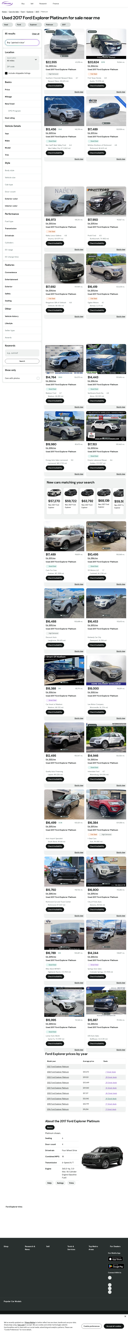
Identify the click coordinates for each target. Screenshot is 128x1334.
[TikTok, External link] (110, 1278)
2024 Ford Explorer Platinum (58, 1072)
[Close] (125, 1316)
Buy (23, 3)
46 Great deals (110, 1093)
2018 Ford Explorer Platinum (58, 1104)
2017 (37, 12)
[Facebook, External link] (110, 1281)
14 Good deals (109, 1098)
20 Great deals (110, 1082)
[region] (64, 1324)
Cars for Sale (14, 12)
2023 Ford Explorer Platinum (58, 1077)
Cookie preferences (92, 1326)
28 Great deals (110, 1077)
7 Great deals (109, 1072)
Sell (32, 3)
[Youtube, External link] (110, 1285)
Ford (23, 12)
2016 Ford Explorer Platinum (58, 1109)
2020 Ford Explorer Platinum (58, 1093)
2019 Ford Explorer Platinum (58, 1098)
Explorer (30, 12)
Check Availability (55, 86)
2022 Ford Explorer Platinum (58, 1082)
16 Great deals (110, 1088)
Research (43, 3)
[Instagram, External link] (110, 1288)
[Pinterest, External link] (110, 1292)
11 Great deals (109, 1109)
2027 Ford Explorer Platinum (58, 1066)
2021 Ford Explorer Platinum (58, 1088)
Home (4, 12)
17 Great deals (109, 1104)
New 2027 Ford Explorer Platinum (53, 507)
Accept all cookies (114, 1326)
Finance (56, 3)
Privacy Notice (30, 1322)
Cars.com (21, 1325)
